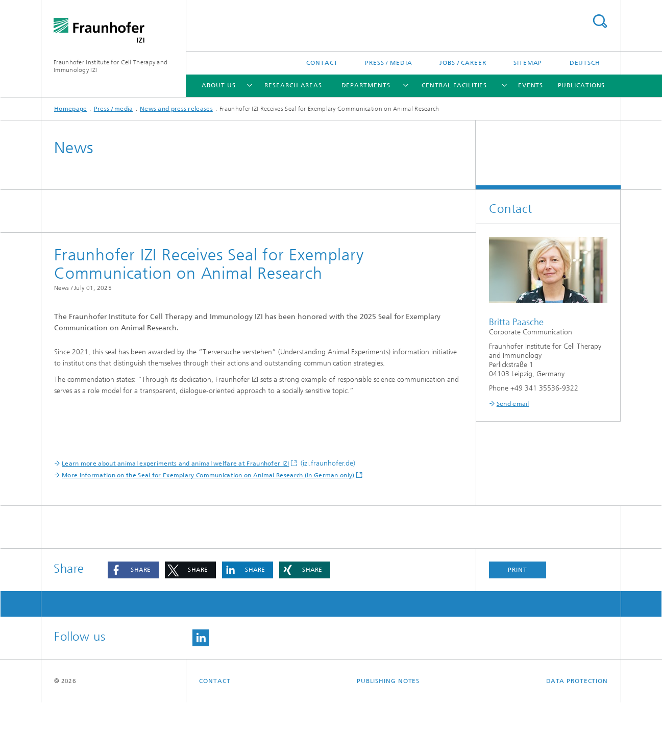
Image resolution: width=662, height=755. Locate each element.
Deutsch (585, 62)
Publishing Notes (388, 733)
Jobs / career (462, 62)
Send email (513, 403)
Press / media (388, 62)
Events (530, 85)
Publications (581, 85)
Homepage (70, 108)
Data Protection (577, 733)
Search (600, 21)
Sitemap (527, 62)
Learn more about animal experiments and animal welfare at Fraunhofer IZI (175, 516)
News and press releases (176, 108)
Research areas (293, 85)
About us (218, 85)
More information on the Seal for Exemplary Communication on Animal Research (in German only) (208, 527)
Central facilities (454, 85)
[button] (133, 622)
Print (517, 622)
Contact (321, 62)
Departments (365, 85)
